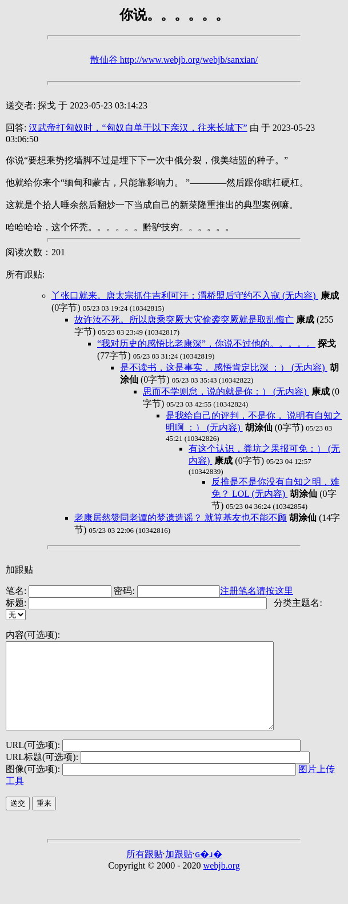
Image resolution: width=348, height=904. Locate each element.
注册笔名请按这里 (256, 591)
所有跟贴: (25, 274)
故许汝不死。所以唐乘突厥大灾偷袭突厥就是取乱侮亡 (184, 319)
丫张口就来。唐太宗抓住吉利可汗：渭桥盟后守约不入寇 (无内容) (184, 295)
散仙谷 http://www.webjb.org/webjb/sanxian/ (174, 60)
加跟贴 (19, 569)
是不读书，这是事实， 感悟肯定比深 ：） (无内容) (223, 367)
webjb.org (221, 882)
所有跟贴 (144, 871)
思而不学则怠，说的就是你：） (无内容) (226, 391)
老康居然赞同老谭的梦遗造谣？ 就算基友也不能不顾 (180, 518)
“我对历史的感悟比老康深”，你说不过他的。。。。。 (206, 343)
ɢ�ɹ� (208, 871)
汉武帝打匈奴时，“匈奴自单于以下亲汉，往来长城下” (138, 127)
